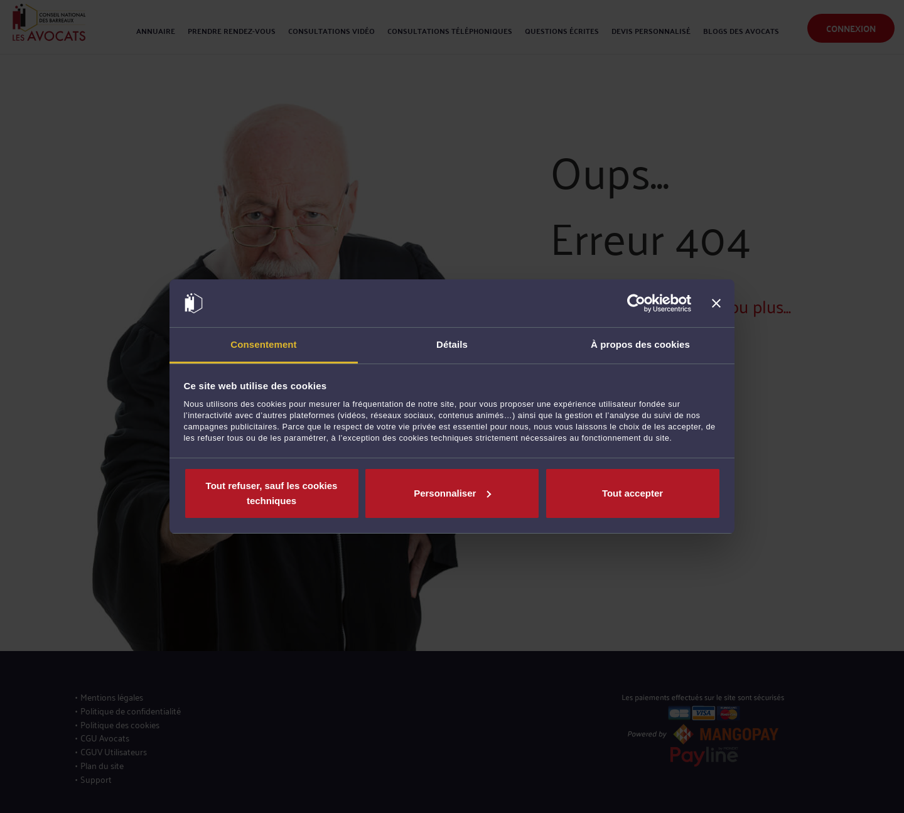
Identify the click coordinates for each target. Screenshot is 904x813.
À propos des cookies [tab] (640, 344)
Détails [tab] (452, 344)
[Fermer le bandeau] (716, 303)
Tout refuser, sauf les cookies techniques (272, 493)
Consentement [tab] (263, 344)
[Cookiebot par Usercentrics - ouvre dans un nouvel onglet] (636, 303)
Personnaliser (452, 493)
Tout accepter (632, 493)
